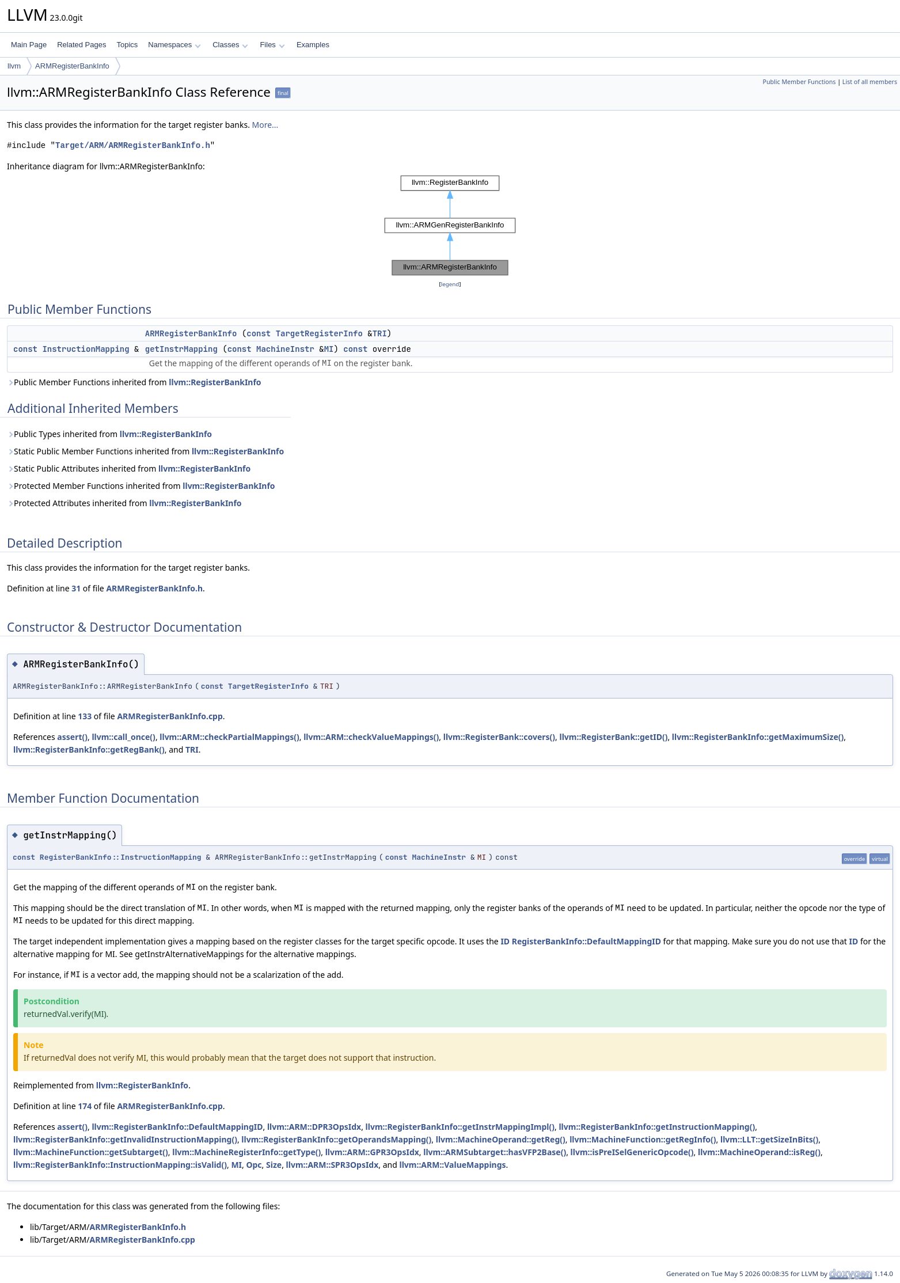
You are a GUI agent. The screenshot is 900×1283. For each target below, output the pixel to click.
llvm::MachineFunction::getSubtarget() (90, 1152)
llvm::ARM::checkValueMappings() (371, 736)
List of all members (869, 82)
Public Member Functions (799, 82)
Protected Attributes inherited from (124, 503)
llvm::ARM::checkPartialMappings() (229, 736)
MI (329, 349)
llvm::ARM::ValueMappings (452, 1164)
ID (505, 941)
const (258, 333)
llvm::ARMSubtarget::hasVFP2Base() (494, 1152)
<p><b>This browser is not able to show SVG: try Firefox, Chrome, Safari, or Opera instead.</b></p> (450, 225)
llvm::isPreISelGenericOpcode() (632, 1152)
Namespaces (174, 44)
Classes (230, 44)
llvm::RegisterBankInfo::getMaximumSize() (758, 736)
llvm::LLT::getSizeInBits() (769, 1139)
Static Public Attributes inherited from (128, 468)
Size (274, 1164)
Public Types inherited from (109, 433)
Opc (253, 1164)
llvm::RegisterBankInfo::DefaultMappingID (177, 1126)
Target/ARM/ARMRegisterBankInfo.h (132, 145)
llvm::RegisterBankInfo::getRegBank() (89, 749)
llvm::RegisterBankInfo (215, 382)
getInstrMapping (181, 349)
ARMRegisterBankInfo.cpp (169, 716)
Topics (127, 44)
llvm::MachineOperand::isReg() (759, 1152)
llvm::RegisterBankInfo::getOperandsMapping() (336, 1139)
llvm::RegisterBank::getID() (613, 736)
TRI (380, 333)
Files (272, 44)
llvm (14, 66)
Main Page (29, 44)
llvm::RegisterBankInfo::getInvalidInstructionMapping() (125, 1139)
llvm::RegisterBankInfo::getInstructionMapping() (657, 1126)
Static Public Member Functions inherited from (145, 451)
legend (450, 284)
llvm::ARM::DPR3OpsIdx (314, 1126)
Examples (313, 44)
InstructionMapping (85, 349)
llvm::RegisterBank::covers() (499, 736)
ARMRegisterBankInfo (72, 66)
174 (85, 1105)
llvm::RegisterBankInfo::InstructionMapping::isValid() (120, 1164)
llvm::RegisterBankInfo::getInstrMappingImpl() (460, 1126)
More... (265, 124)
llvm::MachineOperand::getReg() (500, 1139)
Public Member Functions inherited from (134, 382)
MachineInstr (285, 349)
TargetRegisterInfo (319, 333)
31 (76, 588)
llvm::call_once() (123, 736)
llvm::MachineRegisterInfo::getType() (246, 1152)
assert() (72, 736)
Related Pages (81, 44)
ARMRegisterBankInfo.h (154, 588)
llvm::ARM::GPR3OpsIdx (372, 1152)
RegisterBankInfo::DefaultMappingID (586, 941)
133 (85, 716)
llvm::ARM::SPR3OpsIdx (332, 1164)
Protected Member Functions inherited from (141, 485)
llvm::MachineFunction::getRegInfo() (642, 1139)
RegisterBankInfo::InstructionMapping (121, 857)
